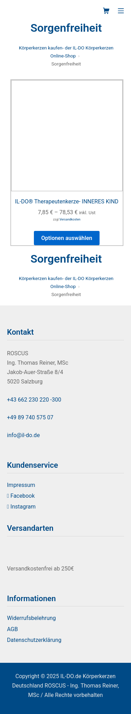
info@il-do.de (23, 435)
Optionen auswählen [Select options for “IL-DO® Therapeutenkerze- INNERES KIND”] (66, 238)
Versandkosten (69, 219)
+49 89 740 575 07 (30, 417)
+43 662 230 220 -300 (34, 399)
